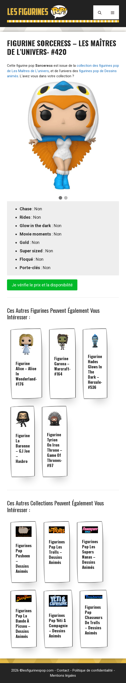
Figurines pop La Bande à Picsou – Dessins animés (24, 623)
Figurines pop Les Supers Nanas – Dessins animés (90, 554)
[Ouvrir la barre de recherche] (99, 12)
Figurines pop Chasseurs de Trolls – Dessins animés (93, 620)
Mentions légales (63, 675)
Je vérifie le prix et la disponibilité (42, 284)
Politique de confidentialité (92, 670)
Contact (63, 670)
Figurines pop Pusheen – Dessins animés (24, 558)
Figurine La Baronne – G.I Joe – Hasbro (23, 448)
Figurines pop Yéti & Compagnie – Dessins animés (58, 625)
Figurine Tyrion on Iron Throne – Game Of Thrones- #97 (54, 450)
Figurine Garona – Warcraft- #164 (62, 366)
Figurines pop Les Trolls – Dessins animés (57, 552)
